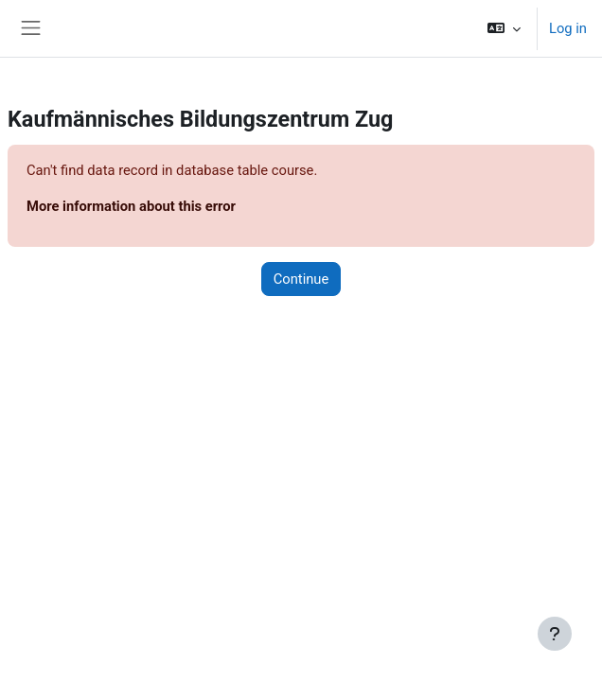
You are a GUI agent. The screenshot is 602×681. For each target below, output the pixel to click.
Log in (568, 28)
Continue (301, 279)
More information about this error (131, 206)
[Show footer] (555, 634)
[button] (504, 28)
